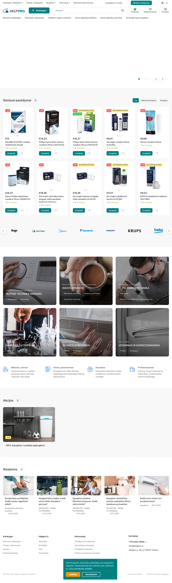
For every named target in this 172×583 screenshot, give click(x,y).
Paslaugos (77, 351)
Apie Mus (43, 541)
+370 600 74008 (137, 542)
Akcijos (6, 549)
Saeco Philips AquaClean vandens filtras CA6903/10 (17, 197)
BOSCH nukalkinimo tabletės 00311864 (153, 197)
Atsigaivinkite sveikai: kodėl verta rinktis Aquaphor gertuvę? (52, 501)
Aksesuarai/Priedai (92, 293)
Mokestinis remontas (72, 293)
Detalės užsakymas (141, 3)
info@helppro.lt (136, 546)
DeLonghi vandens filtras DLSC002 (118, 143)
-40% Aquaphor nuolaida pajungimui (25, 445)
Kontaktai (43, 545)
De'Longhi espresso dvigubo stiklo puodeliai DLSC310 (86, 197)
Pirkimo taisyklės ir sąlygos (158, 574)
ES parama (43, 553)
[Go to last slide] (156, 78)
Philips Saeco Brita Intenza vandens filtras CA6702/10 (85, 143)
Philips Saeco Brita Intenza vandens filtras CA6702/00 (51, 143)
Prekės (10, 351)
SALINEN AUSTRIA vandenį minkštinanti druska (17, 143)
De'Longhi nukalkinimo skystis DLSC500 (117, 197)
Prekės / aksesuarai (12, 545)
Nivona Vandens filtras (150, 142)
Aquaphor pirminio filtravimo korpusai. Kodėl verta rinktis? (85, 501)
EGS (41, 549)
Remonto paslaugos (12, 541)
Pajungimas (12, 299)
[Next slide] (162, 78)
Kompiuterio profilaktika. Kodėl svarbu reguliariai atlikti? (17, 501)
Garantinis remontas (72, 299)
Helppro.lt (43, 536)
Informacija (80, 536)
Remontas (25, 299)
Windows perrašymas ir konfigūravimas (136, 299)
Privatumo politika (134, 574)
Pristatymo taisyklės (84, 549)
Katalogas (8, 536)
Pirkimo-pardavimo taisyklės (87, 553)
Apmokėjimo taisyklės (84, 545)
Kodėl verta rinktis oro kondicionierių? (150, 500)
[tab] (139, 79)
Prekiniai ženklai (10, 553)
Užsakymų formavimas (85, 541)
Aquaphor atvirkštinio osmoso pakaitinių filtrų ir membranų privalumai (118, 501)
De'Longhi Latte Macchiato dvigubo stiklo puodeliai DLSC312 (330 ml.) (51, 199)
